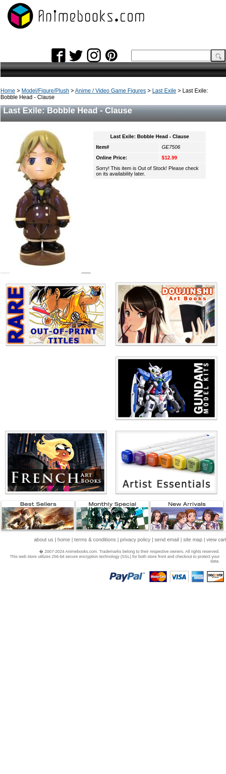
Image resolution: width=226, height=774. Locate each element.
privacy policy (135, 539)
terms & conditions (95, 539)
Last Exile (164, 91)
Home (7, 91)
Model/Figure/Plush (45, 91)
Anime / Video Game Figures (110, 91)
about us (43, 539)
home (64, 539)
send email (167, 539)
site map (193, 539)
